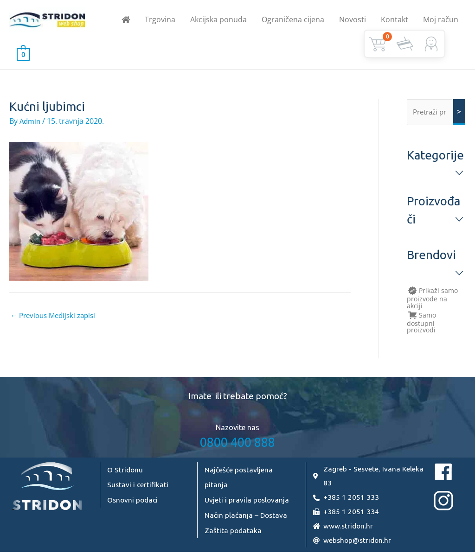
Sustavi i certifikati (138, 488)
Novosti (352, 21)
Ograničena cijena (293, 21)
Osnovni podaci (133, 503)
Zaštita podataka (234, 533)
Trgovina (160, 21)
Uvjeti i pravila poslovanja (248, 503)
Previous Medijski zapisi (56, 319)
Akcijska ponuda (218, 21)
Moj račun (440, 21)
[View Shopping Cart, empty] (23, 57)
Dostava (274, 518)
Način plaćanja (229, 518)
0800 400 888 (237, 446)
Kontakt (394, 21)
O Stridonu (125, 474)
